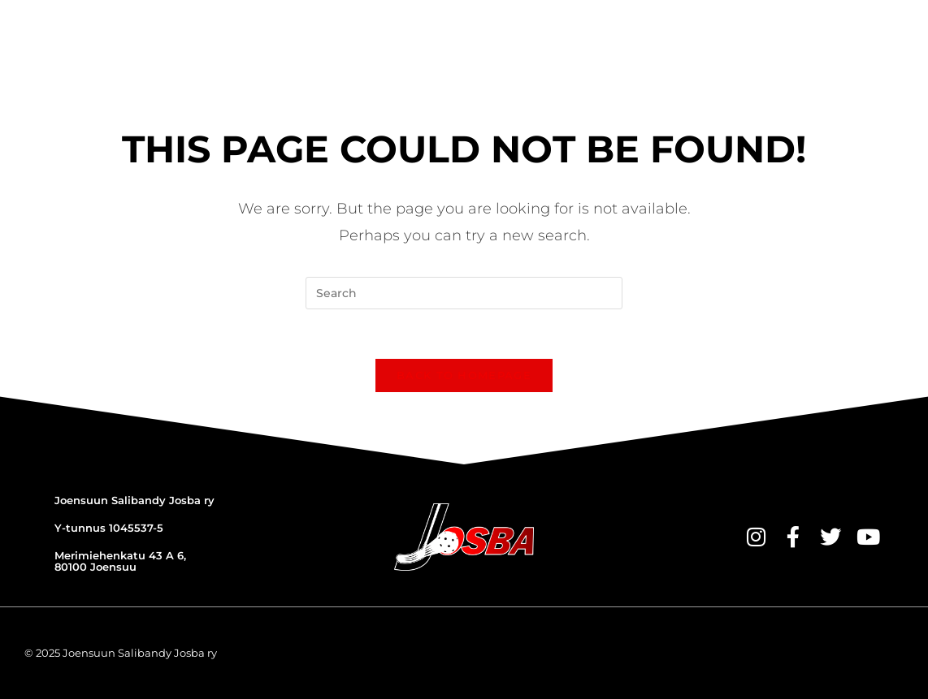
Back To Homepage (464, 375)
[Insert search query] (464, 293)
